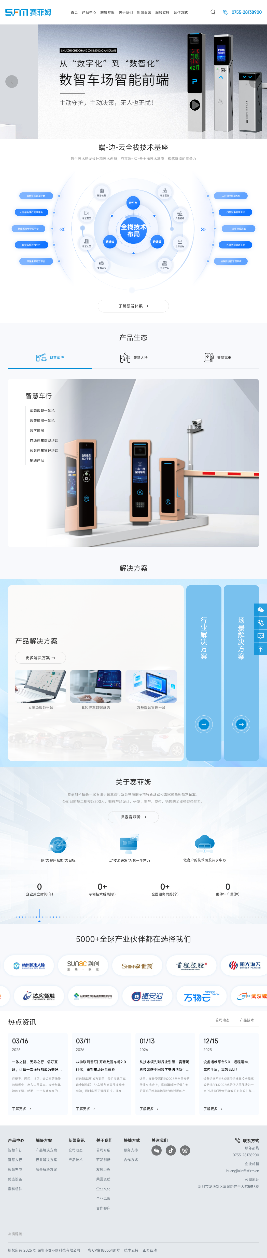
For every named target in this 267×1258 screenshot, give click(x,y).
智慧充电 (15, 1169)
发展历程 (103, 1169)
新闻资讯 (144, 12)
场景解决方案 (46, 1169)
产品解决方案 (46, 1150)
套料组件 (15, 1188)
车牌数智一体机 (42, 410)
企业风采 (103, 1198)
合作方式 (181, 12)
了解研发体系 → (133, 306)
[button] (255, 81)
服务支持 (162, 12)
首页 (74, 12)
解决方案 (107, 12)
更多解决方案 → (40, 658)
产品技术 (247, 1020)
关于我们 (126, 12)
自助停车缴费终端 (44, 440)
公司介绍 (103, 1150)
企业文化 (103, 1188)
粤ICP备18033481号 (104, 1250)
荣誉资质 (103, 1179)
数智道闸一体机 (42, 420)
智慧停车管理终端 (44, 450)
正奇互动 (150, 1250)
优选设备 (15, 1179)
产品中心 (89, 12)
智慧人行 (15, 1159)
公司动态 (222, 1020)
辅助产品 (37, 460)
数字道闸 (37, 430)
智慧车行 (15, 1150)
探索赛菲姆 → (133, 817)
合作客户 (103, 1208)
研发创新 (103, 1159)
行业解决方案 (46, 1159)
